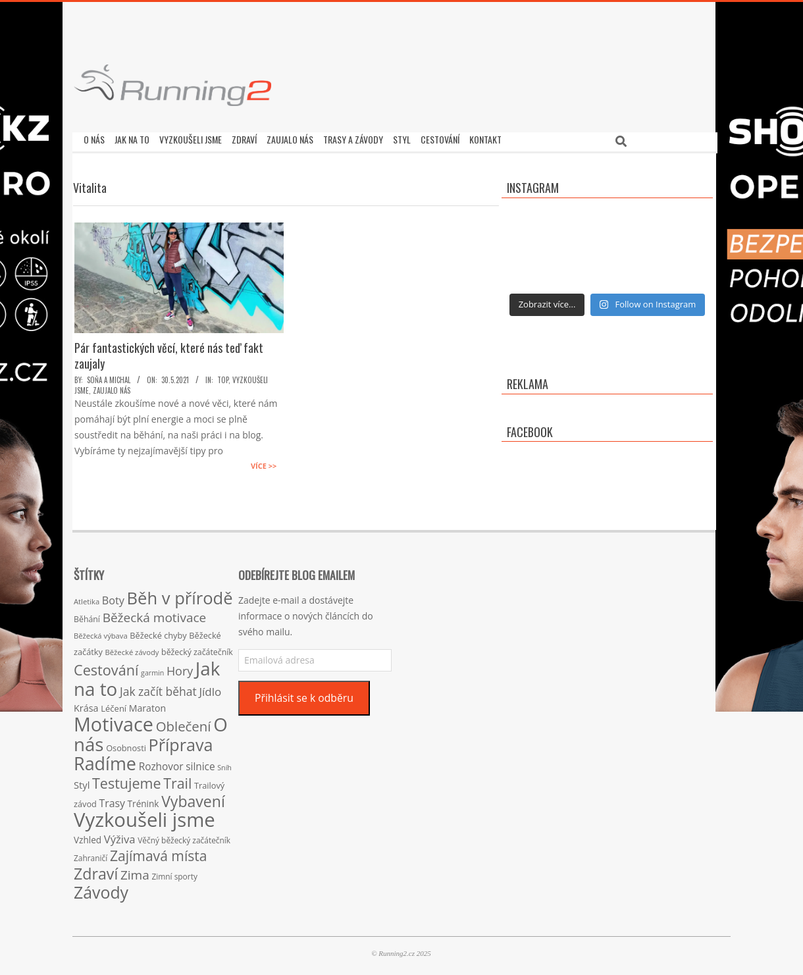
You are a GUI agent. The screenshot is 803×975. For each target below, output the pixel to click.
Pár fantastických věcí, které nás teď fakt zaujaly (168, 352)
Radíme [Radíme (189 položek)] (105, 760)
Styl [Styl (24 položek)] (82, 781)
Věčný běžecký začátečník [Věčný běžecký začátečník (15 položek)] (184, 836)
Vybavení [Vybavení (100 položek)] (193, 797)
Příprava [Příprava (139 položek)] (181, 741)
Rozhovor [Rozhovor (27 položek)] (161, 763)
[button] (172, 85)
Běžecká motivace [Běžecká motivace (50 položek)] (155, 614)
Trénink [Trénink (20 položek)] (143, 800)
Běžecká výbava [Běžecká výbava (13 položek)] (101, 632)
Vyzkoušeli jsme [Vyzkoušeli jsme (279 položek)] (144, 816)
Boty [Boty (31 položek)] (113, 597)
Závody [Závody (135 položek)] (101, 889)
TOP (222, 376)
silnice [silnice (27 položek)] (200, 763)
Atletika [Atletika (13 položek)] (86, 598)
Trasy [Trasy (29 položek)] (112, 800)
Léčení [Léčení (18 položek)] (113, 705)
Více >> (263, 462)
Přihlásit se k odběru (304, 694)
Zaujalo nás (111, 387)
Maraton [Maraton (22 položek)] (147, 704)
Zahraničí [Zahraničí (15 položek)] (90, 854)
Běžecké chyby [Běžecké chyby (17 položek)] (158, 632)
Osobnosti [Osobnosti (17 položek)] (126, 745)
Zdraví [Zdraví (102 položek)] (96, 870)
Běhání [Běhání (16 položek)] (87, 615)
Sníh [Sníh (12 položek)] (224, 764)
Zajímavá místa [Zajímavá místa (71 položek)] (158, 852)
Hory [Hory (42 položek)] (180, 667)
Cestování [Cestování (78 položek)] (106, 666)
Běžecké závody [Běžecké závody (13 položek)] (132, 649)
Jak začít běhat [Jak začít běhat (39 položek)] (158, 688)
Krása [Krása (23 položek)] (86, 704)
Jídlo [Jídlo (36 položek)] (210, 688)
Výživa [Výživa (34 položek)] (120, 835)
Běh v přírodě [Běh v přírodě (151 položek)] (180, 594)
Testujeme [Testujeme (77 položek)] (126, 779)
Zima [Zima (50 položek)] (134, 871)
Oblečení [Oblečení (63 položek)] (183, 723)
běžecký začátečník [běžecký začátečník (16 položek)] (197, 648)
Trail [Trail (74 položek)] (177, 779)
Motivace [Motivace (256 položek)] (113, 720)
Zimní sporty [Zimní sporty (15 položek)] (174, 873)
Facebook (530, 428)
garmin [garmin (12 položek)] (152, 669)
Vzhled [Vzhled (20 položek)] (87, 836)
